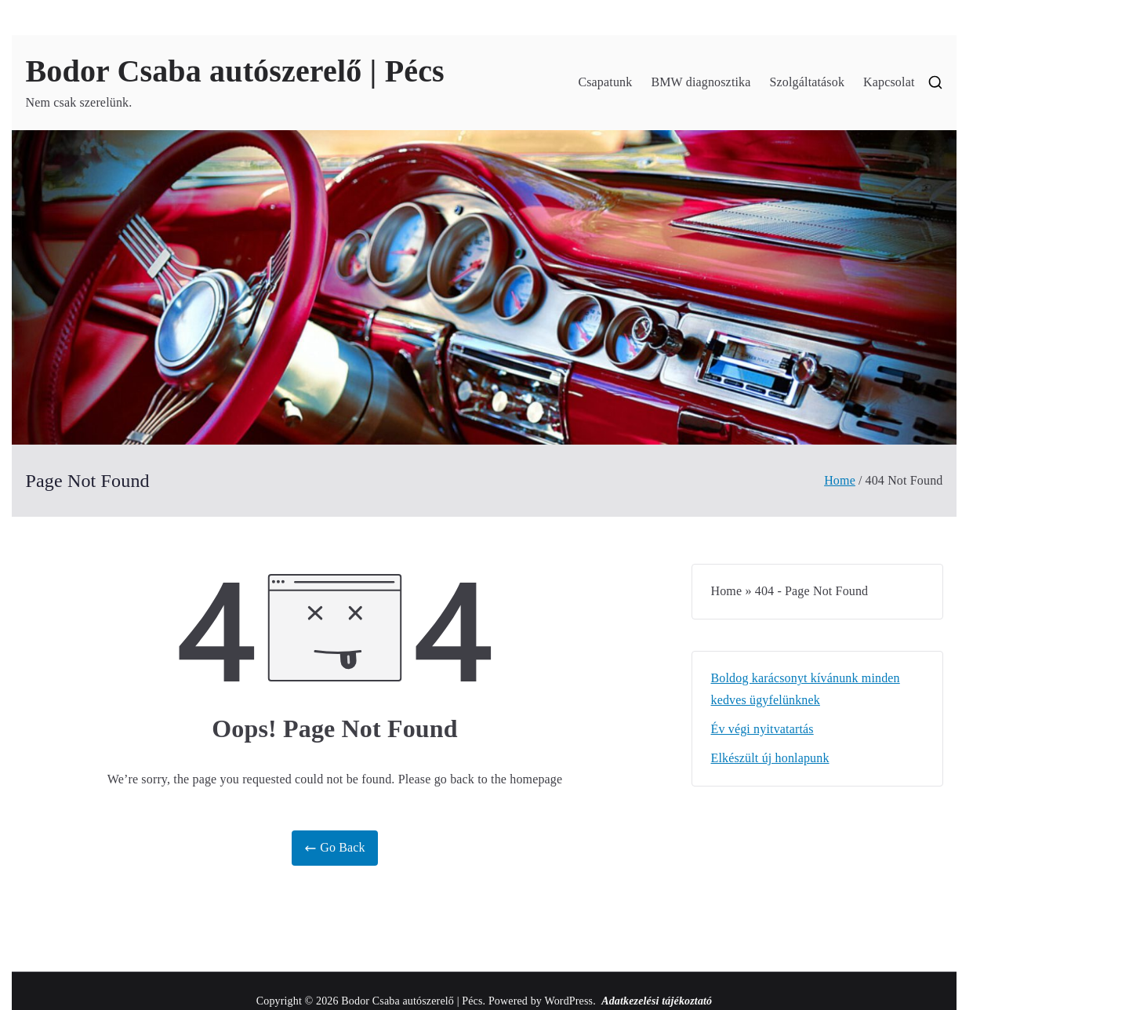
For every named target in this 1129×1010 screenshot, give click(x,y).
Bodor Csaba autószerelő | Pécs (235, 71)
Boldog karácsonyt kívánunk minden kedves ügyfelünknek (805, 689)
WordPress (568, 1001)
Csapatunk (605, 82)
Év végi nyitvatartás (762, 729)
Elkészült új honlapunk (770, 758)
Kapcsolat (888, 82)
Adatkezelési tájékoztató (656, 1001)
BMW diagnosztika (700, 82)
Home (726, 591)
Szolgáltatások (807, 82)
